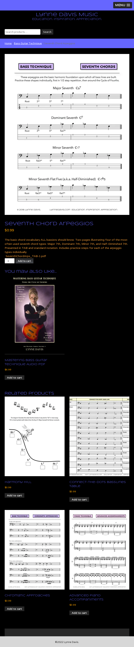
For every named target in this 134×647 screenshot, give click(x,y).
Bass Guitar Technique (28, 43)
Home (8, 43)
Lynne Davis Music (67, 14)
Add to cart (24, 261)
